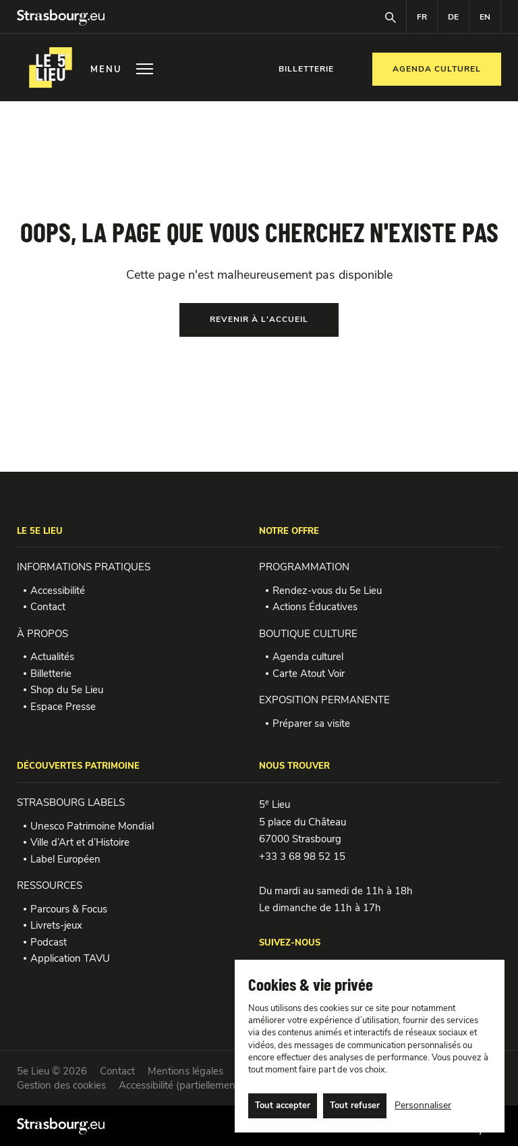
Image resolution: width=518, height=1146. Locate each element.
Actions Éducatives (314, 606)
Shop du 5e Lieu (66, 690)
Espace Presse (63, 706)
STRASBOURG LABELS (71, 802)
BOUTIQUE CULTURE (308, 633)
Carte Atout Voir (308, 673)
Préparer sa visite (311, 723)
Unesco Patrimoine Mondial (92, 826)
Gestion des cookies (61, 1085)
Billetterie (50, 673)
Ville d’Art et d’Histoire (80, 842)
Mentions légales (185, 1071)
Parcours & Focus (68, 909)
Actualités (52, 656)
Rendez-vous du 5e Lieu (327, 590)
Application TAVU (70, 958)
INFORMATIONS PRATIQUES (83, 567)
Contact (47, 606)
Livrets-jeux (56, 925)
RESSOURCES (49, 885)
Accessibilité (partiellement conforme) (203, 1085)
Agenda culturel (307, 656)
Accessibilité (57, 590)
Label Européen (65, 859)
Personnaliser (423, 1105)
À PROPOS (42, 633)
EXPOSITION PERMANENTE (324, 700)
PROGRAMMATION (304, 567)
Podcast (48, 942)
